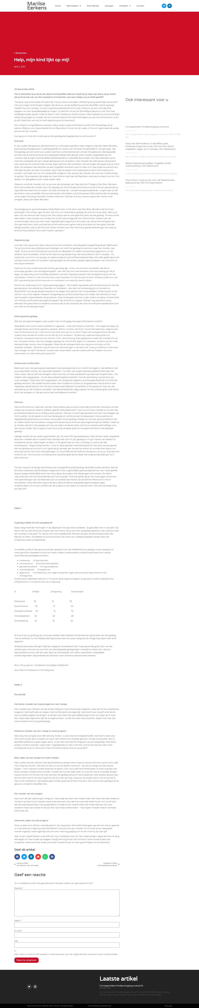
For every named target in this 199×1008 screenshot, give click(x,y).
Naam (18, 921)
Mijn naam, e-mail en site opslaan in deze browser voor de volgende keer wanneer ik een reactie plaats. (66, 954)
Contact (140, 6)
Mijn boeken (74, 6)
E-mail (18, 931)
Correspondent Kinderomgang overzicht (121, 985)
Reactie (18, 888)
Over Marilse (93, 6)
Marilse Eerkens (37, 6)
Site (16, 941)
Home (58, 6)
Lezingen (109, 6)
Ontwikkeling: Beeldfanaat (99, 1006)
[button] (17, 857)
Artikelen (125, 6)
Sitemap (168, 1006)
